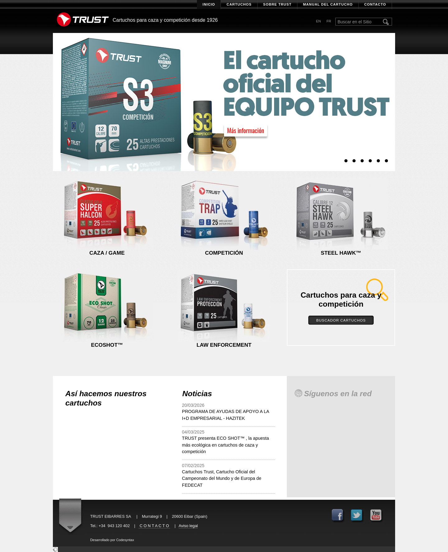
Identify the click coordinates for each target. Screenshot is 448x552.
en (318, 21)
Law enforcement (224, 345)
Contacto (375, 4)
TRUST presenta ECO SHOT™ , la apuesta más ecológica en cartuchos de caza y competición (225, 445)
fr (328, 21)
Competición (224, 253)
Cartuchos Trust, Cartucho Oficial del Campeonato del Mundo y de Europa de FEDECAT (221, 478)
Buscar (386, 22)
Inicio (209, 4)
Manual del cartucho (328, 4)
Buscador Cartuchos (341, 320)
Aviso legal (188, 525)
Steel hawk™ (341, 253)
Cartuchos (238, 4)
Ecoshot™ (107, 345)
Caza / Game (107, 253)
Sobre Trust (277, 4)
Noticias (197, 393)
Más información (245, 130)
